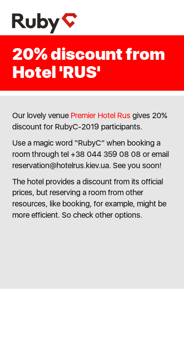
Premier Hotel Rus (101, 115)
